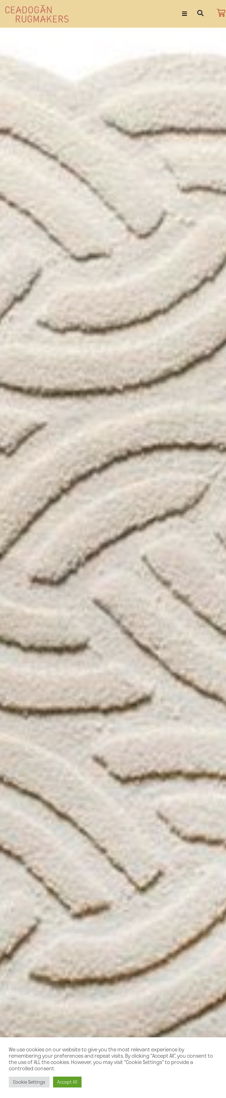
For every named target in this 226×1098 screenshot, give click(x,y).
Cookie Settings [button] (29, 1081)
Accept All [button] (67, 1081)
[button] (184, 13)
